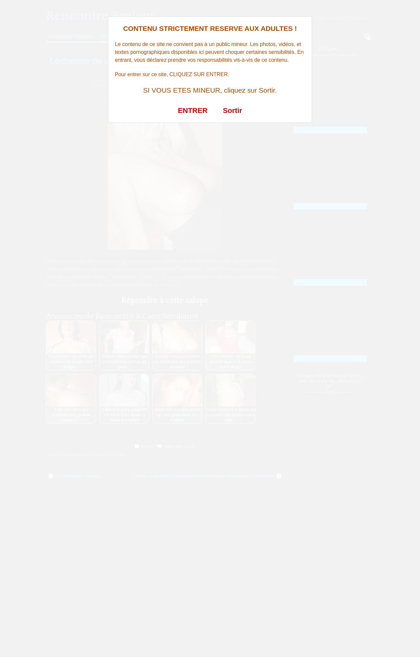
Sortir (232, 110)
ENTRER (192, 110)
